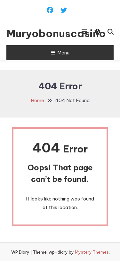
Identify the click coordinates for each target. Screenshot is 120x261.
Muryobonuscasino (35, 33)
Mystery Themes (92, 252)
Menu (60, 53)
